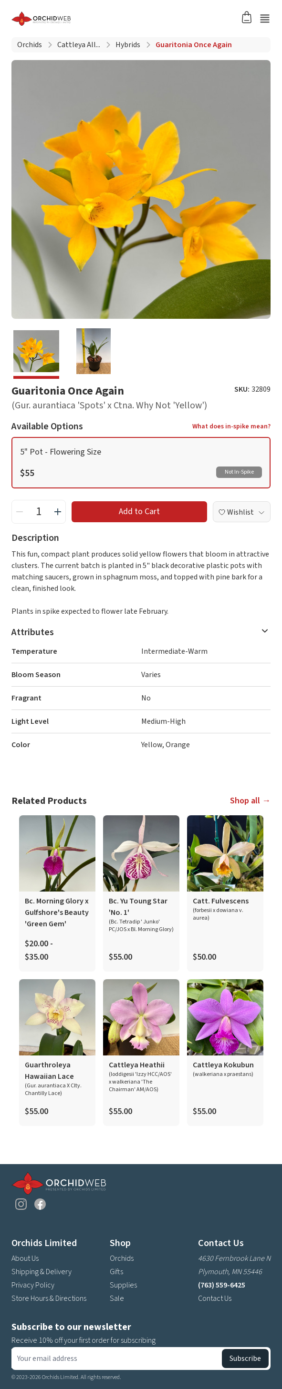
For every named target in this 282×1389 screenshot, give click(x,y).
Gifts (116, 1272)
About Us (25, 1258)
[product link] (57, 893)
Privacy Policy (32, 1285)
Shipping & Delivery (41, 1272)
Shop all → (250, 801)
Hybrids (127, 45)
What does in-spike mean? (231, 426)
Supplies (123, 1285)
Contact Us (214, 1298)
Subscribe (245, 1358)
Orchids (29, 45)
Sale (117, 1298)
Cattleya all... (78, 45)
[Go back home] (129, 18)
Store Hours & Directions (48, 1298)
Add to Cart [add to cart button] (139, 511)
